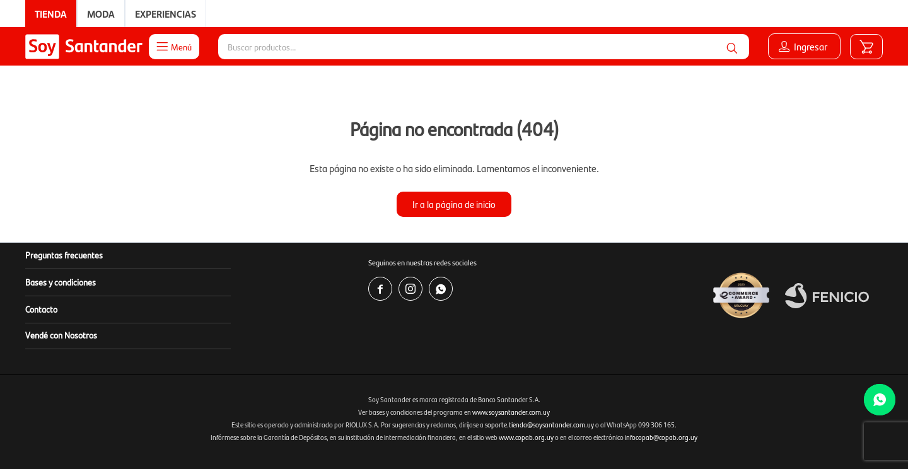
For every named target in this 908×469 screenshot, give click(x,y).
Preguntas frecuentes (64, 254)
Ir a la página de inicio (454, 204)
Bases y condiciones (60, 281)
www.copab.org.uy (526, 437)
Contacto (41, 309)
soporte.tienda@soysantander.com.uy (539, 424)
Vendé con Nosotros (61, 334)
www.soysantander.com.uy (511, 412)
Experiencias (165, 13)
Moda (101, 13)
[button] (732, 46)
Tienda (51, 13)
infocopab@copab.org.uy (661, 437)
